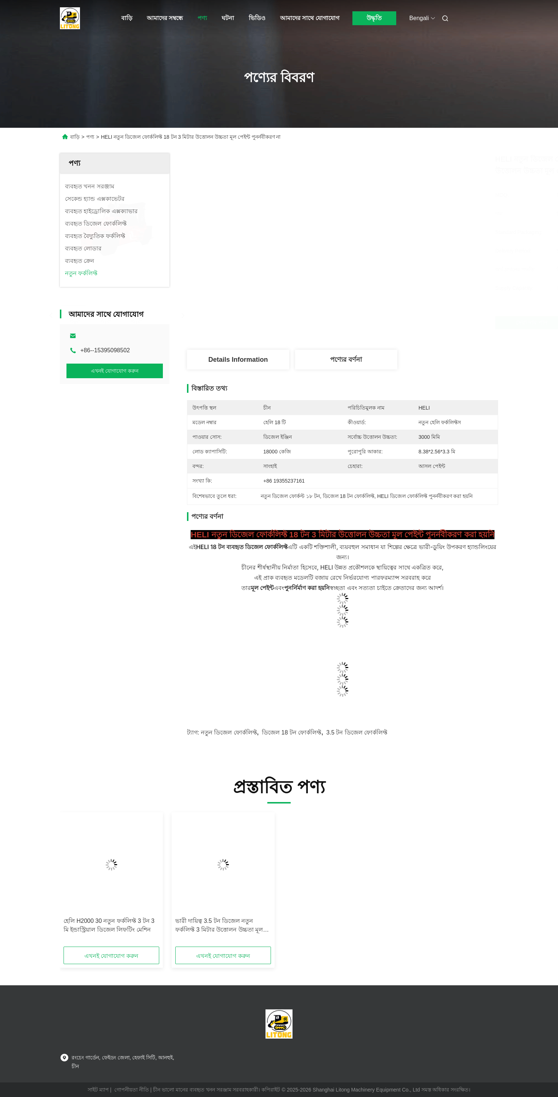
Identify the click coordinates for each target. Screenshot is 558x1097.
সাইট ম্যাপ (98, 1090)
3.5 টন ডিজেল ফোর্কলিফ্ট (357, 732)
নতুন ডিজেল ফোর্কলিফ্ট (229, 732)
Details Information (238, 359)
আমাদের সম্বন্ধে (165, 18)
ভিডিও (257, 18)
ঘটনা (228, 18)
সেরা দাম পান (383, 322)
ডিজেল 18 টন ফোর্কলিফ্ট (291, 732)
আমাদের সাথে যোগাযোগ (309, 18)
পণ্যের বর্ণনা (346, 359)
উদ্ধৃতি (374, 18)
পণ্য (202, 18)
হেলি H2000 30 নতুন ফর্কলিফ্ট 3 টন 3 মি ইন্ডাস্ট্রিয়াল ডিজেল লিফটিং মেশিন (109, 925)
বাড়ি (126, 18)
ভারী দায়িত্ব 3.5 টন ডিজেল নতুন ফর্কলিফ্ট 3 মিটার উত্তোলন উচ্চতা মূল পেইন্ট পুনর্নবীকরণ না (219, 926)
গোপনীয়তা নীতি (131, 1090)
